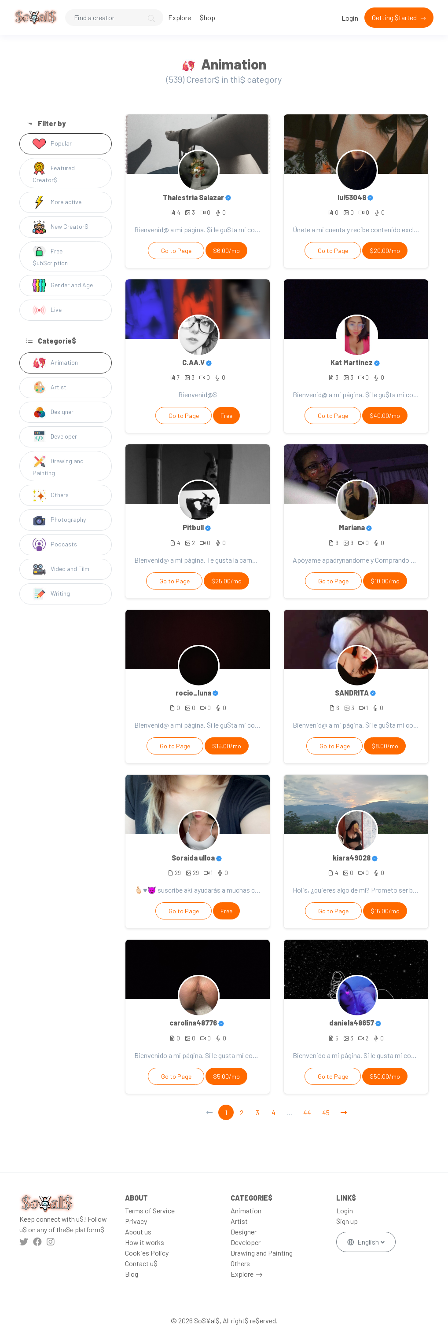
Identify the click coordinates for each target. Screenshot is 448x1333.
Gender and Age (63, 285)
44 (307, 1112)
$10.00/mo (385, 581)
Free (226, 415)
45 (326, 1112)
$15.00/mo (226, 746)
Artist (49, 387)
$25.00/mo (226, 581)
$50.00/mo (385, 1076)
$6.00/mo (226, 250)
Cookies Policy (147, 1253)
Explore (179, 17)
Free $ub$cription (50, 256)
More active (57, 202)
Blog (131, 1274)
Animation (55, 363)
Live (47, 310)
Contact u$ (141, 1263)
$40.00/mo (385, 415)
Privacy (136, 1221)
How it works (144, 1242)
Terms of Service (150, 1210)
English (363, 1242)
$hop (207, 17)
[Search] (114, 17)
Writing (51, 594)
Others (51, 495)
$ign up (347, 1221)
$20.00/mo (385, 250)
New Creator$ (60, 227)
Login (350, 18)
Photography (59, 520)
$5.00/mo (226, 1076)
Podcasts (55, 544)
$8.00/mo (384, 746)
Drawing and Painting (58, 465)
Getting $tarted (395, 17)
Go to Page (176, 250)
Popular (52, 143)
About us (138, 1231)
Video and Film (61, 569)
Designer (53, 412)
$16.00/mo (385, 911)
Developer (55, 436)
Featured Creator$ (54, 172)
